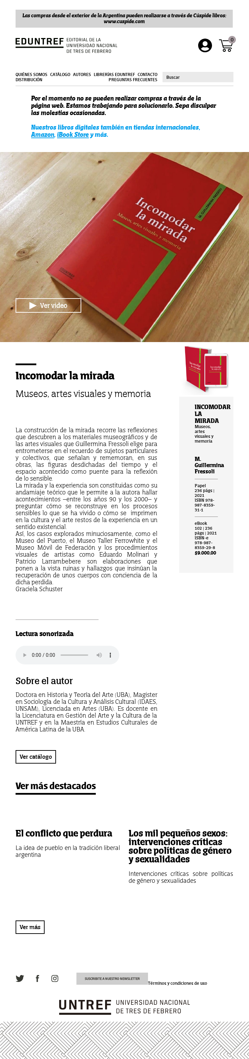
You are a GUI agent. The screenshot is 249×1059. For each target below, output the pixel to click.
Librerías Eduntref (114, 74)
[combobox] (198, 77)
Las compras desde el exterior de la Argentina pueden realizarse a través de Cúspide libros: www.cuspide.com (124, 18)
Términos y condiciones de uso (177, 983)
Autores (82, 74)
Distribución (29, 79)
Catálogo (60, 74)
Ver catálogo (36, 756)
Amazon (42, 134)
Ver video (48, 305)
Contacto (147, 74)
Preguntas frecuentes (133, 79)
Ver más (30, 927)
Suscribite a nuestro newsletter (112, 979)
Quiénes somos (31, 74)
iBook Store (73, 134)
